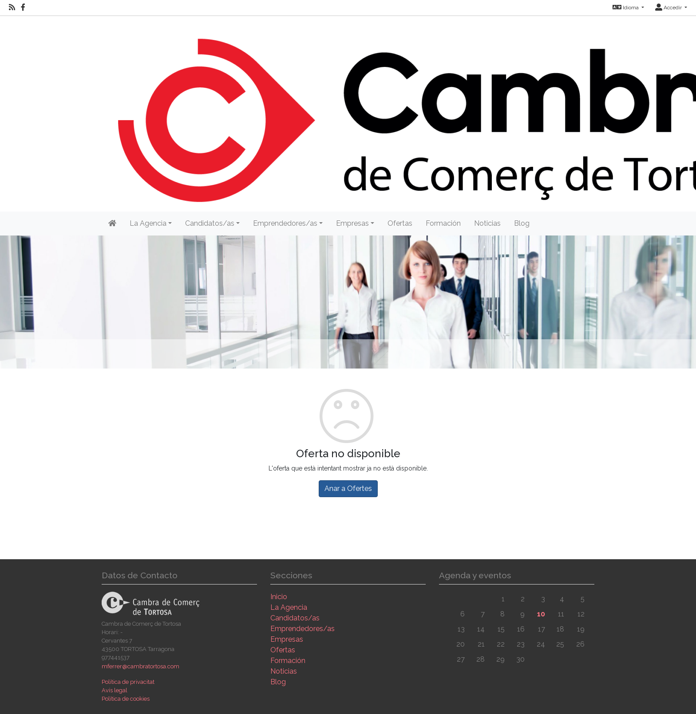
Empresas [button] (352, 223)
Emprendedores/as (302, 628)
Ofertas (400, 223)
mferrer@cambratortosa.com (140, 666)
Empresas (286, 639)
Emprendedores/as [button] (285, 223)
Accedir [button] (669, 7)
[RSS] (12, 7)
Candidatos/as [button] (209, 223)
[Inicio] (112, 223)
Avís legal (114, 690)
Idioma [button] (626, 7)
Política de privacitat (128, 682)
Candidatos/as (295, 618)
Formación (443, 223)
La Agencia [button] (148, 223)
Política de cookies (126, 698)
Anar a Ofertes (348, 488)
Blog (522, 223)
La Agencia (288, 607)
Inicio (278, 596)
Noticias (487, 223)
